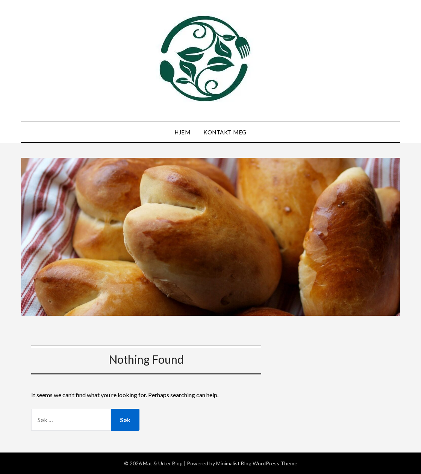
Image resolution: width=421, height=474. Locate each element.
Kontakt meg (225, 132)
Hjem (182, 132)
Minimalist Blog (233, 463)
